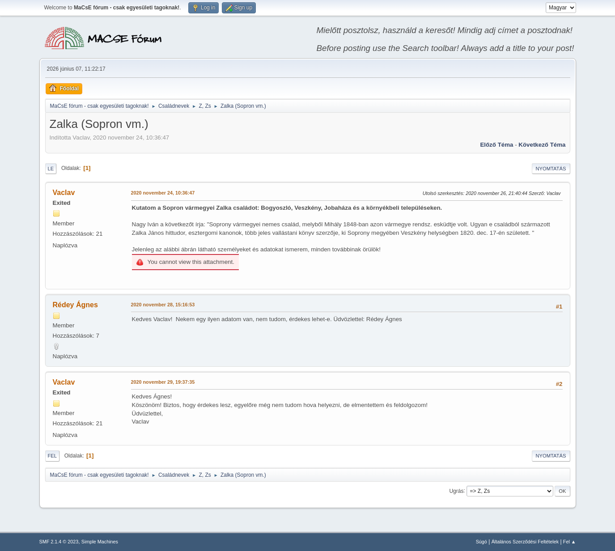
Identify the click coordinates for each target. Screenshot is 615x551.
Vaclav (64, 192)
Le (51, 168)
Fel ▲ (569, 541)
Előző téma (496, 144)
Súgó (481, 541)
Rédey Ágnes (75, 305)
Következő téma (541, 144)
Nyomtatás (551, 168)
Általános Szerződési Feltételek (525, 541)
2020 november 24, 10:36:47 (163, 192)
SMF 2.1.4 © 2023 (59, 541)
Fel (52, 455)
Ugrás (456, 490)
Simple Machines (99, 541)
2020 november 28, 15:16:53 (163, 304)
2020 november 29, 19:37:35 (163, 382)
